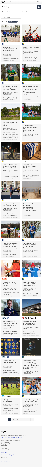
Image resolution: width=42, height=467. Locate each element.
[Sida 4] (21, 419)
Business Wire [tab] (5, 15)
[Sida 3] (17, 419)
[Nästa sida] (28, 419)
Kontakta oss (18, 449)
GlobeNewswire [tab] (25, 15)
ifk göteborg (13, 21)
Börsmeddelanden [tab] (27, 12)
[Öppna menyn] (11, 2)
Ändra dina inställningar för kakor (9, 455)
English (8, 461)
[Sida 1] (10, 419)
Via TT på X (4, 452)
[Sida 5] (25, 419)
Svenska (3, 461)
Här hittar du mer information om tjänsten (11, 437)
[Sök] (19, 7)
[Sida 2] (13, 419)
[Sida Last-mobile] (32, 419)
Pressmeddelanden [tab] (7, 12)
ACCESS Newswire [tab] (6, 17)
